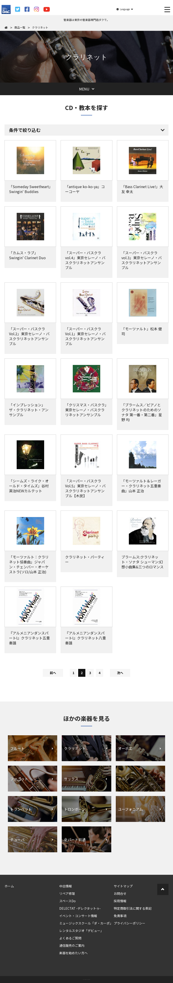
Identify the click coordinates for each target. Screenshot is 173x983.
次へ (120, 672)
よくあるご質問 (70, 938)
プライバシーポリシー (129, 923)
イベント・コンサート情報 (78, 915)
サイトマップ (123, 886)
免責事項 (120, 915)
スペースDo (67, 901)
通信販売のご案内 (71, 945)
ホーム (9, 886)
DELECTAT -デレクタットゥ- (80, 908)
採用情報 (120, 901)
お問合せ (120, 893)
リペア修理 (67, 893)
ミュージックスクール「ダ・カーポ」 (86, 923)
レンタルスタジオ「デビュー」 (81, 930)
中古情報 (65, 886)
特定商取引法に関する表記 (133, 908)
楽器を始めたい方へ (73, 953)
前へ (53, 672)
